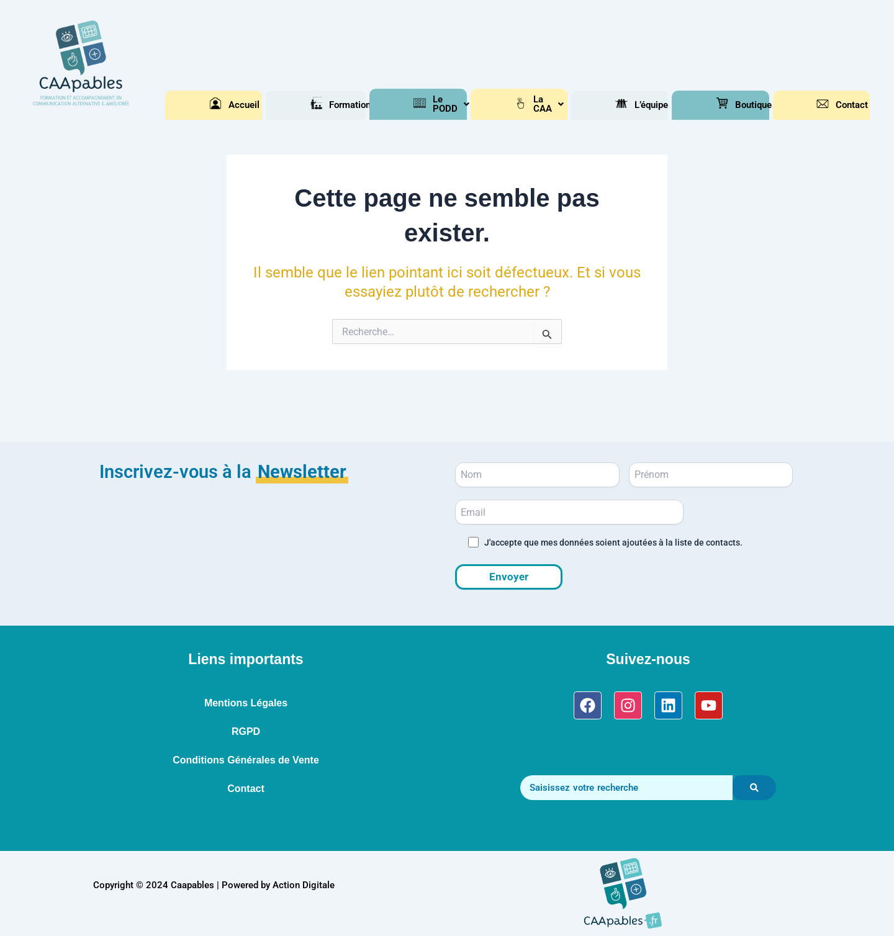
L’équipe (627, 105)
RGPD (246, 731)
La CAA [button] (526, 105)
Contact (829, 105)
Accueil (221, 105)
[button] (322, 105)
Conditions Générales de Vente (246, 760)
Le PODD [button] (425, 105)
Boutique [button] (728, 105)
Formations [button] (322, 105)
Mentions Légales (245, 703)
